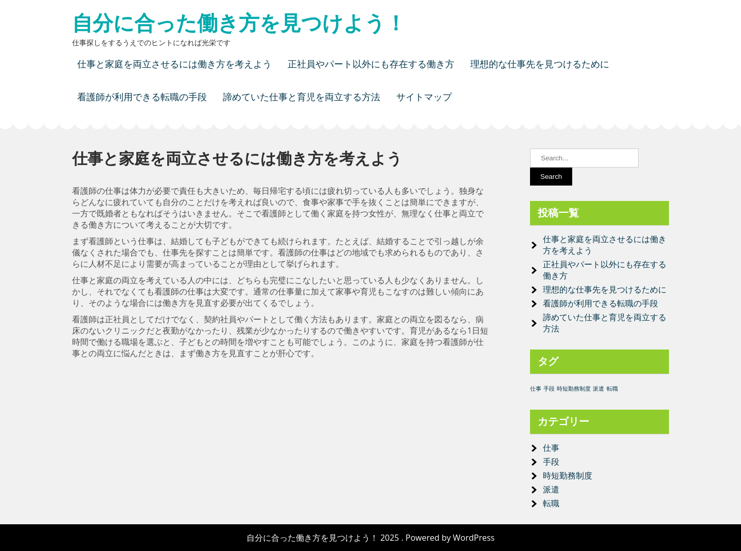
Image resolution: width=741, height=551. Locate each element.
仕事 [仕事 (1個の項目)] (535, 388)
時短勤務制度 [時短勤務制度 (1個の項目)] (574, 388)
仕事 (551, 447)
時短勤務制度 (567, 475)
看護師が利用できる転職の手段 (142, 97)
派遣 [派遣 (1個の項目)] (598, 388)
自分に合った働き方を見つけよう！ (239, 23)
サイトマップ (424, 97)
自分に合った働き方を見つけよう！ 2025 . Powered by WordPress (370, 537)
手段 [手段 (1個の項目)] (549, 388)
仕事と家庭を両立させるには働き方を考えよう (174, 64)
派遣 (551, 489)
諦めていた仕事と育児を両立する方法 (301, 97)
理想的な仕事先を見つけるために (539, 64)
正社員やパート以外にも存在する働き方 (371, 64)
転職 (551, 503)
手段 (551, 461)
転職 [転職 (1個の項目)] (612, 388)
